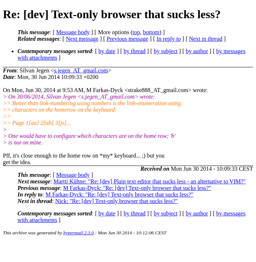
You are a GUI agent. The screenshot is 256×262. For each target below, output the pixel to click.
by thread (135, 51)
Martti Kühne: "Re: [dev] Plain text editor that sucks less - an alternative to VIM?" (150, 181)
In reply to (169, 39)
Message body (73, 32)
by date (106, 51)
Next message (82, 39)
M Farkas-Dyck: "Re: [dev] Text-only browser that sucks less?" (137, 188)
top (136, 32)
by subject (165, 51)
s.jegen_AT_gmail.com (81, 70)
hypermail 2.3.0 (78, 232)
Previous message (127, 39)
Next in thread (205, 39)
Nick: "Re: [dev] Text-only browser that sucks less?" (116, 201)
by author (197, 51)
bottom (151, 32)
